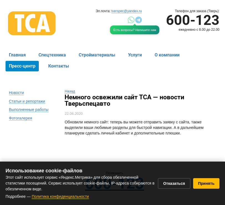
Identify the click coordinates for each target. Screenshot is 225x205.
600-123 (192, 20)
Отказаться (174, 183)
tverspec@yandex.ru (126, 11)
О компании (167, 55)
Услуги (135, 55)
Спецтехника (52, 55)
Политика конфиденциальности (60, 196)
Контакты (58, 66)
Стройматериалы (97, 55)
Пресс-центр (22, 66)
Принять (206, 183)
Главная (17, 55)
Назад (70, 91)
